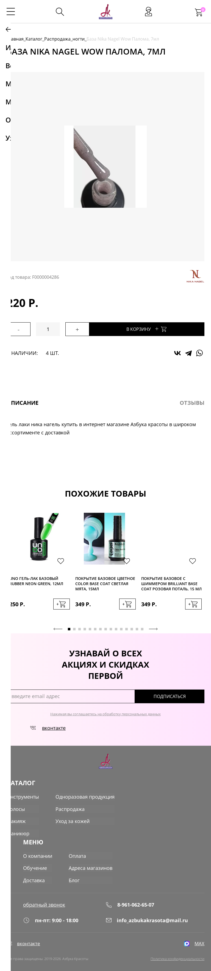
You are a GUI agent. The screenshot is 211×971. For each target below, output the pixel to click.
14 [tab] (137, 628)
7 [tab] (100, 628)
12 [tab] (126, 628)
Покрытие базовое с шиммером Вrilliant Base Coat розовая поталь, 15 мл (171, 583)
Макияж (16, 820)
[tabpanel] (39, 566)
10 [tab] (116, 628)
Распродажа (57, 39)
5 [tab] (90, 628)
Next (153, 628)
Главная (15, 39)
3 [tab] (79, 628)
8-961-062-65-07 (130, 899)
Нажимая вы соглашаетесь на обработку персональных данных (105, 713)
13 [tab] (132, 628)
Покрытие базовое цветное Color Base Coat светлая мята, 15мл (105, 583)
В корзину (158, 328)
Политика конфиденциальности (177, 957)
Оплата (77, 852)
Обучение (35, 864)
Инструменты (23, 796)
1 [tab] (69, 628)
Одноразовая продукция (85, 796)
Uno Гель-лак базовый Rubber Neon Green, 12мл (36, 581)
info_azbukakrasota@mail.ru (147, 917)
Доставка (34, 876)
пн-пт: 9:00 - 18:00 (50, 917)
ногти (79, 39)
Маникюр (18, 832)
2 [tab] (74, 628)
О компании (37, 852)
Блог (74, 876)
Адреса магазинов (90, 864)
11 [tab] (121, 628)
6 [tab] (95, 628)
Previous (58, 628)
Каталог (34, 39)
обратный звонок (44, 900)
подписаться (181, 696)
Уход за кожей (72, 820)
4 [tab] (85, 628)
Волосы (16, 808)
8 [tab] (105, 628)
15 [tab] (142, 628)
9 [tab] (111, 628)
